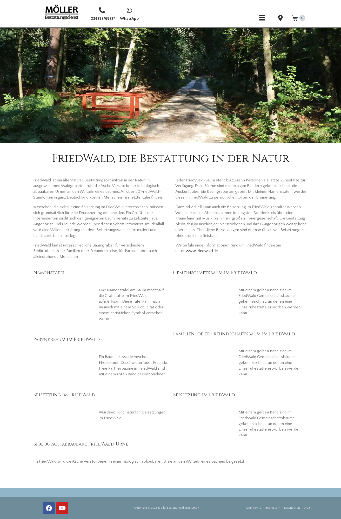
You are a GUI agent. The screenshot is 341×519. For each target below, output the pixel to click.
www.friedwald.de (202, 251)
